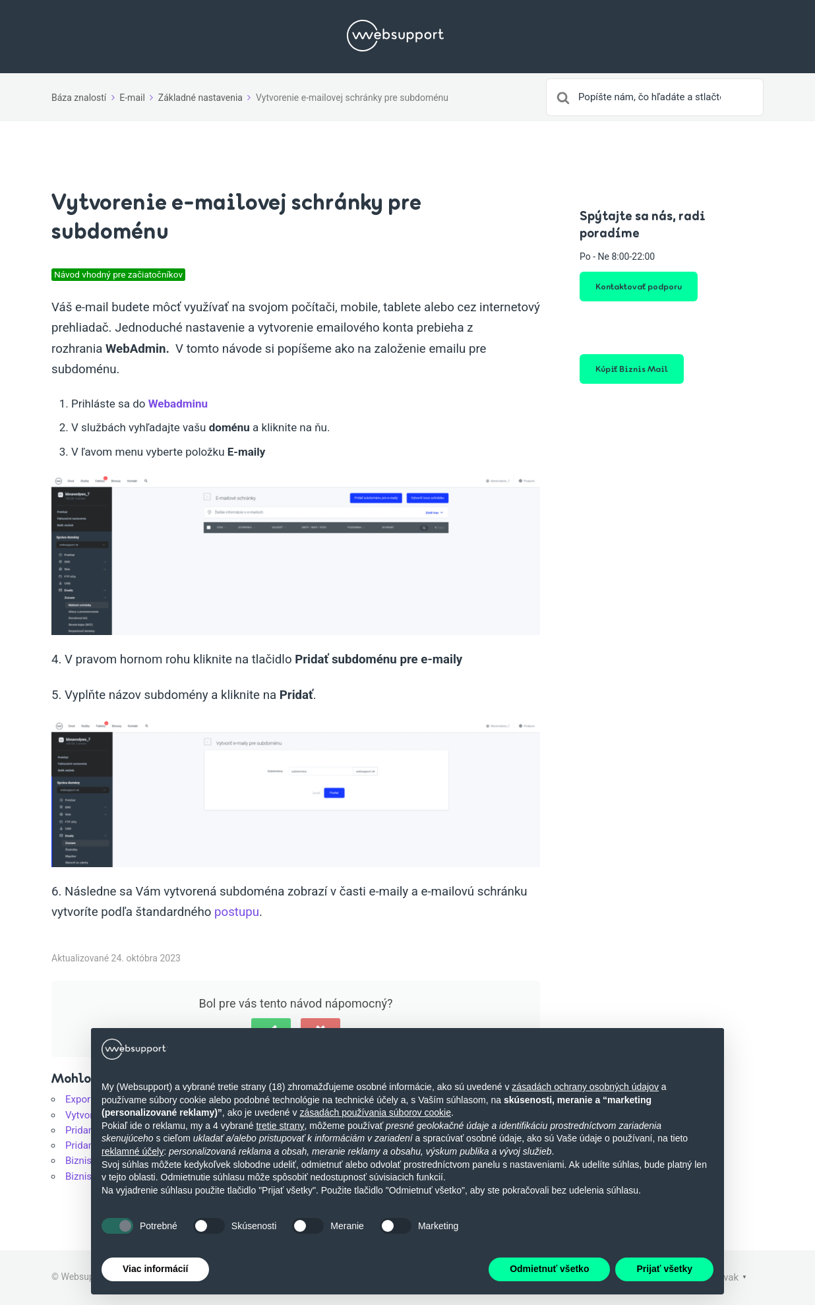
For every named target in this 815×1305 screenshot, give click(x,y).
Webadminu (178, 403)
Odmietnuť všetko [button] (549, 1268)
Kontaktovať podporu (638, 286)
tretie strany (280, 1125)
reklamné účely (133, 1151)
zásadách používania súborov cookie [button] (375, 1112)
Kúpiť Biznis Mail (631, 368)
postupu (236, 912)
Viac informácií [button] (155, 1268)
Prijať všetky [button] (664, 1268)
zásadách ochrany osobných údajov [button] (585, 1086)
